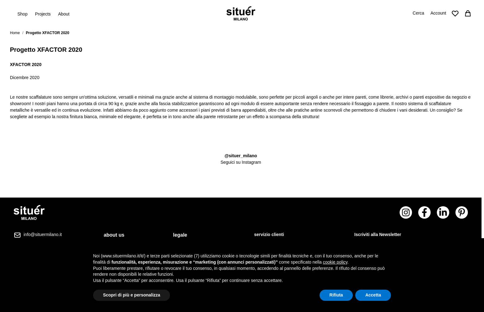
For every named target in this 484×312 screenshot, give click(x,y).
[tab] (117, 235)
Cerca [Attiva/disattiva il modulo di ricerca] (418, 13)
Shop (22, 13)
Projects (43, 13)
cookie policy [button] (335, 262)
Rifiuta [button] (336, 294)
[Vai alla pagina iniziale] (240, 13)
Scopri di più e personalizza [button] (131, 294)
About (63, 13)
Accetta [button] (373, 294)
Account (438, 13)
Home (15, 33)
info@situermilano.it (43, 234)
